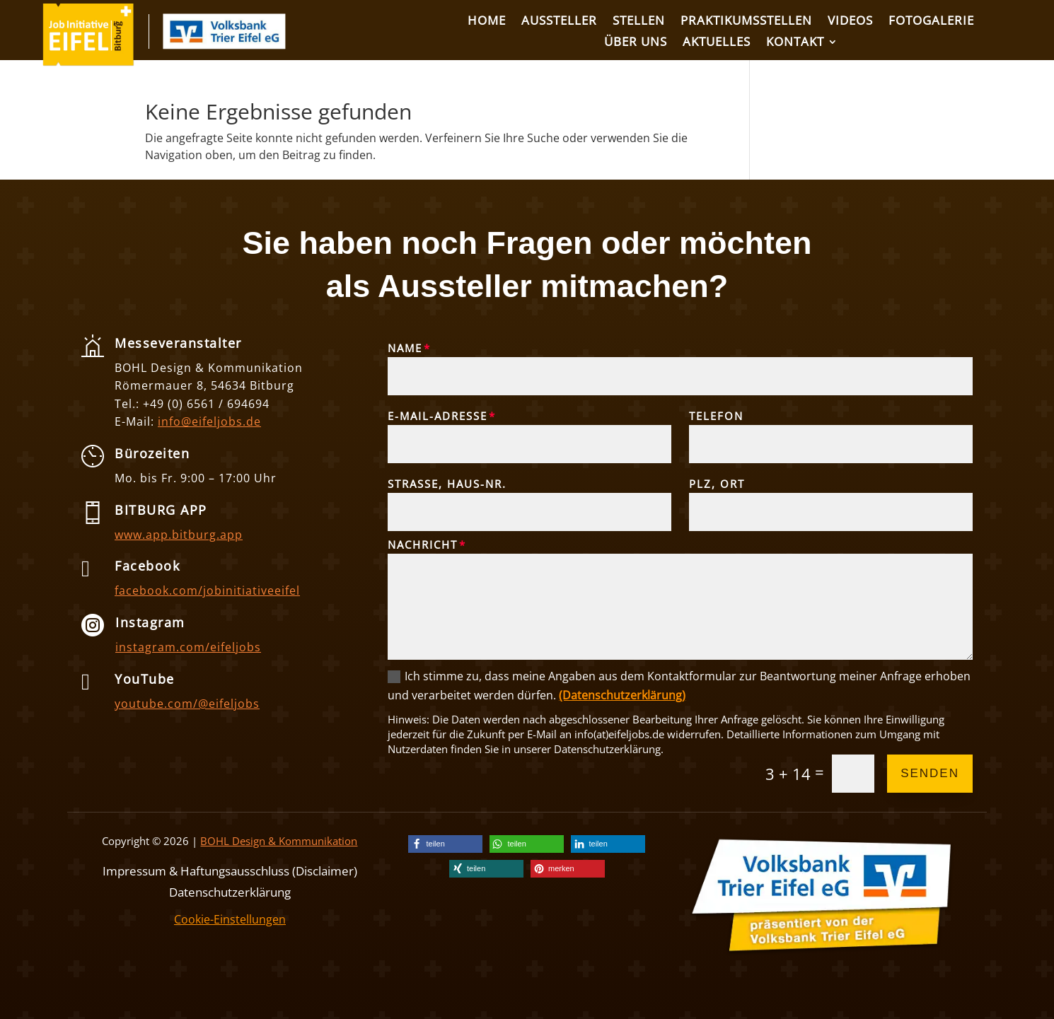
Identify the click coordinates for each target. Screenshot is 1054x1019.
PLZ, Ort (717, 483)
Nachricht (423, 544)
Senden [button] (929, 773)
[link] (88, 62)
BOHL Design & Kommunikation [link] (278, 841)
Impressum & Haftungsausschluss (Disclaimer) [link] (230, 869)
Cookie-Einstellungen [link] (230, 919)
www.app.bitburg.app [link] (179, 534)
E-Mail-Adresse (437, 415)
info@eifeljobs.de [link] (209, 421)
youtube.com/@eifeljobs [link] (187, 703)
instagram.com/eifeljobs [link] (188, 647)
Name (405, 348)
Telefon (716, 415)
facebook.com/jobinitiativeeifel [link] (207, 590)
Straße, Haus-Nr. (447, 483)
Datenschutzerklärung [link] (230, 890)
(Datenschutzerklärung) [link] (622, 695)
